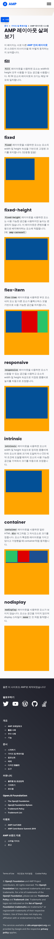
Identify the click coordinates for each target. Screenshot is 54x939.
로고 (8, 845)
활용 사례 (10, 730)
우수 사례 (10, 733)
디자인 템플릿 (12, 765)
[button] (49, 4)
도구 (8, 769)
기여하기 (9, 785)
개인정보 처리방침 (25, 873)
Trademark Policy (14, 808)
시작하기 (9, 750)
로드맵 (9, 788)
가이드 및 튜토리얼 (19, 26)
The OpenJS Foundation (16, 801)
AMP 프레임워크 (13, 726)
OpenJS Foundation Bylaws (18, 805)
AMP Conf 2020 (12, 825)
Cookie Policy (41, 873)
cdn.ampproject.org (36, 925)
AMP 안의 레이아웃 (38, 45)
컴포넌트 (9, 757)
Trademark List (13, 812)
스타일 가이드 (12, 841)
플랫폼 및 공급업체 (14, 781)
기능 (8, 737)
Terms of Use (8, 873)
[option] (11, 556)
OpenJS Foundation (14, 881)
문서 (6, 26)
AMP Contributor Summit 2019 (20, 828)
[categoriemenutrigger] (9, 19)
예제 (8, 761)
